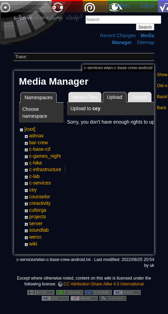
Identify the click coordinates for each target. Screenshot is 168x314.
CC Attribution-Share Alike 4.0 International (104, 284)
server (36, 223)
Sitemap (145, 42)
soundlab (39, 230)
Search (145, 27)
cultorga (37, 210)
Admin (122, 5)
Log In (147, 5)
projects (37, 216)
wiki (33, 244)
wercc (35, 237)
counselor (39, 196)
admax (36, 135)
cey (33, 189)
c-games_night (45, 156)
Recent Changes (118, 35)
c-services (40, 183)
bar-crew (38, 142)
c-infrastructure (45, 169)
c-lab (34, 176)
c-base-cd (39, 149)
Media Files (84, 97)
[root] (29, 129)
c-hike (35, 163)
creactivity (40, 203)
